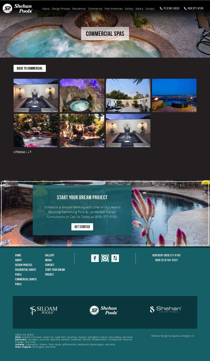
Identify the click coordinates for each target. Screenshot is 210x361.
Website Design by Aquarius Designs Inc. (173, 335)
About (46, 8)
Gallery (129, 8)
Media (139, 8)
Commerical (95, 8)
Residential (79, 8)
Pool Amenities (114, 8)
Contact (150, 8)
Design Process (61, 8)
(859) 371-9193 (106, 217)
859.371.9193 (193, 8)
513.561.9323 (169, 8)
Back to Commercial (30, 68)
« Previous (19, 151)
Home (18, 255)
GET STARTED (82, 227)
